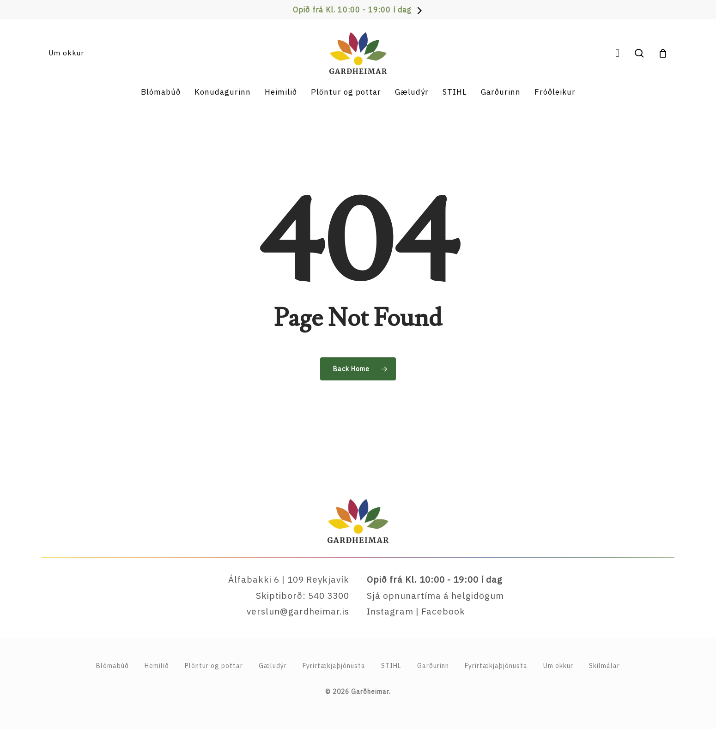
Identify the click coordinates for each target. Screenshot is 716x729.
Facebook (443, 611)
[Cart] (663, 53)
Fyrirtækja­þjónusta (334, 666)
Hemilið (157, 666)
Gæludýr (273, 666)
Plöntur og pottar (214, 666)
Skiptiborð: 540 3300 (302, 595)
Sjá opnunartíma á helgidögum (435, 595)
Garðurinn (433, 666)
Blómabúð (112, 666)
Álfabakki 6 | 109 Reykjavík (288, 579)
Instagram (390, 611)
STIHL (391, 666)
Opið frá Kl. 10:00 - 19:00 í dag (352, 9)
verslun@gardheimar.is (298, 611)
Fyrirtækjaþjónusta (496, 666)
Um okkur (558, 666)
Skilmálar (604, 666)
